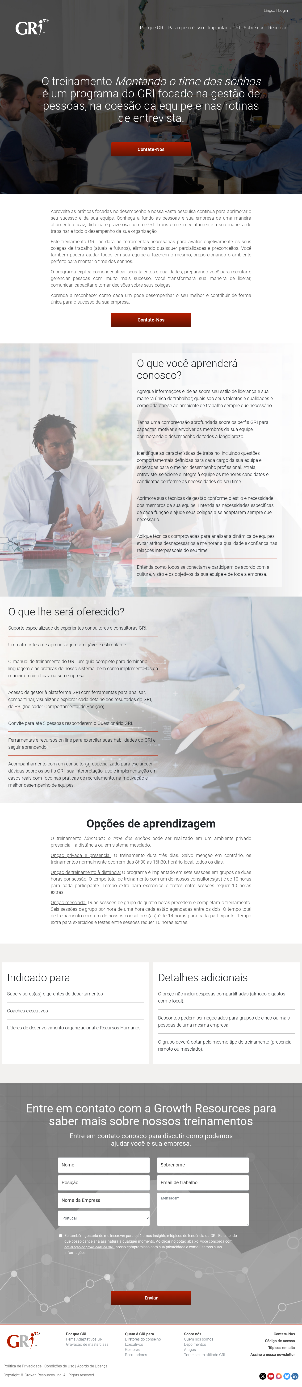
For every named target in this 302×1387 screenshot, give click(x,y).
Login (283, 10)
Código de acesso (280, 1341)
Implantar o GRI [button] (224, 27)
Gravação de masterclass (87, 1344)
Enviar (151, 1298)
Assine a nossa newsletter (272, 1354)
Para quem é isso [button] (186, 27)
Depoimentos (195, 1344)
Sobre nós (192, 1334)
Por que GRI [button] (152, 27)
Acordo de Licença (92, 1366)
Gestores (132, 1349)
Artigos (190, 1349)
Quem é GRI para (139, 1334)
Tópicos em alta (281, 1347)
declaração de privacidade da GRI (89, 1247)
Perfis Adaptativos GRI (84, 1339)
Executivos (134, 1344)
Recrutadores (136, 1355)
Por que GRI (76, 1334)
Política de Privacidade (23, 1366)
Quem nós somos (198, 1339)
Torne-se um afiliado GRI (204, 1355)
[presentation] (151, 1274)
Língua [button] (269, 10)
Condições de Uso (59, 1366)
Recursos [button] (278, 27)
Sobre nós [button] (254, 27)
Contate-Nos (151, 149)
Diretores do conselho (143, 1339)
